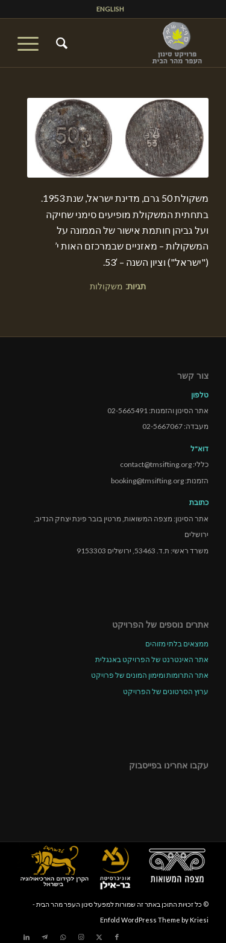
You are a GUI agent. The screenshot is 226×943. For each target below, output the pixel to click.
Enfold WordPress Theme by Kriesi (154, 920)
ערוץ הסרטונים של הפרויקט (166, 691)
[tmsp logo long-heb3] (132, 43)
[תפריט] (31, 43)
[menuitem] (110, 9)
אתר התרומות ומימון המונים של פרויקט (150, 675)
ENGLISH (110, 9)
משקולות (106, 286)
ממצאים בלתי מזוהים (177, 643)
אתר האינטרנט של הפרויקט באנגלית (152, 659)
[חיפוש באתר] (60, 43)
